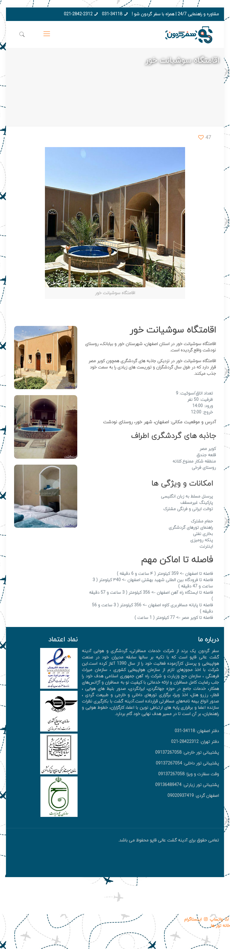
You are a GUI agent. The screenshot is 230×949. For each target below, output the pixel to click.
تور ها (216, 926)
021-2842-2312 (78, 14)
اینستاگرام (196, 919)
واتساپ (219, 919)
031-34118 (112, 14)
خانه (225, 926)
